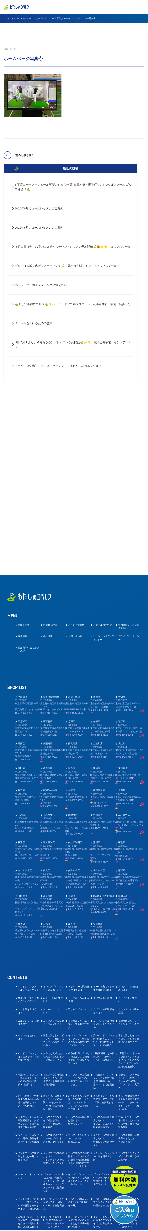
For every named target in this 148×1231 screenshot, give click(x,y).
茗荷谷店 (47, 550)
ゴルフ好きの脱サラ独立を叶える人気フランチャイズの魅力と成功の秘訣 (128, 1090)
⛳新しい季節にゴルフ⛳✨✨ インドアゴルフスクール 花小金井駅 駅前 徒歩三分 (73, 304)
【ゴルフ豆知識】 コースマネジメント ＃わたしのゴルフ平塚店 (58, 366)
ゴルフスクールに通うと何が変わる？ (53, 851)
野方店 (21, 619)
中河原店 (98, 644)
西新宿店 (47, 597)
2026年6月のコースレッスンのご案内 (39, 208)
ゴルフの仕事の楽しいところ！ (28, 1133)
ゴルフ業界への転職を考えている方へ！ (53, 1133)
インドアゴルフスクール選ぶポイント (53, 817)
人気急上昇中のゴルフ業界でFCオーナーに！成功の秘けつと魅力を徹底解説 (128, 1033)
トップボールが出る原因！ (78, 829)
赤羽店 (71, 550)
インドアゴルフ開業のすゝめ (128, 1005)
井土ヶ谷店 (74, 699)
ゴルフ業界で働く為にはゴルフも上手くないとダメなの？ (53, 1202)
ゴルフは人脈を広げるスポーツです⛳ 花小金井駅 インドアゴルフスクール (67, 266)
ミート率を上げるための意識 (33, 323)
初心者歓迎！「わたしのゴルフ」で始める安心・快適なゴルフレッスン (78, 887)
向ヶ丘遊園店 (75, 671)
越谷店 (71, 752)
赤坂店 (121, 525)
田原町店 (22, 550)
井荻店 (71, 619)
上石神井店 (49, 644)
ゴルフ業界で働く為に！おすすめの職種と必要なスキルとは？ (28, 1204)
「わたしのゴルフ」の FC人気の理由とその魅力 (78, 1031)
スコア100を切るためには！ (128, 817)
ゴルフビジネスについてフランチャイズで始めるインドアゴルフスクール (103, 1008)
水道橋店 (22, 525)
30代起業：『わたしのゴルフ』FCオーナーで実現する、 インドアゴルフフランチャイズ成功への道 (28, 1114)
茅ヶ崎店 (47, 724)
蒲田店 (21, 597)
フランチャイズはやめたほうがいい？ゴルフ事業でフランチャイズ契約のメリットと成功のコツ (53, 1070)
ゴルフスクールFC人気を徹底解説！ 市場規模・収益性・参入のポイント (128, 1069)
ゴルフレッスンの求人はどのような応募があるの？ (53, 1149)
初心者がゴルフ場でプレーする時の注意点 (78, 853)
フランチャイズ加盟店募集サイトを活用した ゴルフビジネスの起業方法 (128, 1051)
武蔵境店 (72, 644)
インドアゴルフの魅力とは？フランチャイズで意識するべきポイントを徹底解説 (28, 1033)
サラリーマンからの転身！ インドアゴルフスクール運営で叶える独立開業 (103, 1090)
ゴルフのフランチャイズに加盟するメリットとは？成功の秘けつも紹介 (78, 1051)
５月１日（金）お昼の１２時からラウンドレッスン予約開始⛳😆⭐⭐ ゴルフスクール (74, 246)
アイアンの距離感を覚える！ (103, 840)
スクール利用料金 (102, 454)
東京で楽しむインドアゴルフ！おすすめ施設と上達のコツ (128, 867)
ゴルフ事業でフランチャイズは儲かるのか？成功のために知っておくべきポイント (28, 1070)
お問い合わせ (75, 465)
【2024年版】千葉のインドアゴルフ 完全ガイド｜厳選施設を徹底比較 (54, 908)
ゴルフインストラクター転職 (53, 1162)
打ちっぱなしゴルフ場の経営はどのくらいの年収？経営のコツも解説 (128, 951)
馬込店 (121, 572)
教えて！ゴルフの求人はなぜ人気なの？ (78, 1186)
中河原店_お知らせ (61, 18)
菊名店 (121, 671)
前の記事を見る (24, 155)
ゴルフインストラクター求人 (128, 1147)
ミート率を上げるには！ (28, 840)
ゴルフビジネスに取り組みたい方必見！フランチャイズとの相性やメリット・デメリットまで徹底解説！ (53, 1011)
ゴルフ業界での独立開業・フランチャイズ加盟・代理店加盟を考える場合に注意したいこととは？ (78, 989)
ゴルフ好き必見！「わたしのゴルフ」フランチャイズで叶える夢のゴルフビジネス (103, 1070)
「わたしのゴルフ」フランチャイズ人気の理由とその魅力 (103, 1031)
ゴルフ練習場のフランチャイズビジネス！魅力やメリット (53, 967)
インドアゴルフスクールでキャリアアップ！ (103, 1149)
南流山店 (123, 724)
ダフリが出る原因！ (103, 827)
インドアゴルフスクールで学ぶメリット (28, 817)
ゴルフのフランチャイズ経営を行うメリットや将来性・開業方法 (53, 951)
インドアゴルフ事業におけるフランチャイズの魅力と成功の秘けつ (103, 1051)
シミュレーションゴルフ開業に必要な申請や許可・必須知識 (28, 967)
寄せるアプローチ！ (78, 838)
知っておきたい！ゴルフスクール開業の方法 (78, 967)
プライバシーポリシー (128, 467)
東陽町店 (47, 572)
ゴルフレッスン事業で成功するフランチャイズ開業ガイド (78, 1109)
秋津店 (21, 671)
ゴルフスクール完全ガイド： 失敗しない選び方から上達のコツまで (78, 908)
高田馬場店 (99, 619)
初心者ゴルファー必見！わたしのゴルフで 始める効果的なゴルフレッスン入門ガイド (128, 910)
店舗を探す (23, 454)
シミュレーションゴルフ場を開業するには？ (103, 985)
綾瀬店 (96, 550)
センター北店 (25, 699)
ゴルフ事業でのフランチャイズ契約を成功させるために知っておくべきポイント (78, 1069)
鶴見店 (46, 699)
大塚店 (121, 619)
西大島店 (72, 572)
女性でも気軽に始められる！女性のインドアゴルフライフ (53, 885)
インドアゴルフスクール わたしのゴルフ (26, 18)
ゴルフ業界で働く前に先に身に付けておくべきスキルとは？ (103, 1188)
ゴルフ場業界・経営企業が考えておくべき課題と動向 (128, 967)
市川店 (21, 752)
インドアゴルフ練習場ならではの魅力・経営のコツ (28, 985)
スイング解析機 (76, 454)
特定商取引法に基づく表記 (28, 478)
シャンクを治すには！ (27, 866)
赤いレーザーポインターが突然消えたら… (42, 285)
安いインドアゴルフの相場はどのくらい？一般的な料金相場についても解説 (103, 869)
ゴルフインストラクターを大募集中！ (103, 1133)
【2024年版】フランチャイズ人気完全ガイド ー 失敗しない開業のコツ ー (28, 1090)
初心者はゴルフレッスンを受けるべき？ (128, 851)
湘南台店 (22, 724)
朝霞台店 (98, 752)
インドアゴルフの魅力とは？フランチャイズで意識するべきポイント (53, 987)
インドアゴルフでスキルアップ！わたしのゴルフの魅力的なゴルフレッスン (78, 869)
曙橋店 (96, 597)
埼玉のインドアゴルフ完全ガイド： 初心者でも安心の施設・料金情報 (28, 908)
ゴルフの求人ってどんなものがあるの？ (128, 1108)
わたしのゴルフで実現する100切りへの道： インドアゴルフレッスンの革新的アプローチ (78, 931)
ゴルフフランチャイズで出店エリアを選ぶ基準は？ (128, 985)
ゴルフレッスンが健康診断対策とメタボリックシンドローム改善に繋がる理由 (28, 951)
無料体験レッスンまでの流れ (128, 456)
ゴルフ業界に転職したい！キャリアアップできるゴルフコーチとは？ (103, 1165)
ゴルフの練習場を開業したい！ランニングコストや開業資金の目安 (103, 951)
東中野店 (123, 597)
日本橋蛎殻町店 (51, 525)
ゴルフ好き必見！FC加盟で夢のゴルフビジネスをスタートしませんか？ (53, 1051)
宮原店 (46, 752)
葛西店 (21, 572)
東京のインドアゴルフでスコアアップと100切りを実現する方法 (103, 930)
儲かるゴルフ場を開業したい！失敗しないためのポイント (103, 969)
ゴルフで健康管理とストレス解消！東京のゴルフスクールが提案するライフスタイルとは (128, 931)
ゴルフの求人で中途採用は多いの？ (128, 1133)
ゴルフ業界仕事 (76, 1160)
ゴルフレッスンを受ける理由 (28, 851)
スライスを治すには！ (127, 829)
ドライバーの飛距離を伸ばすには (78, 817)
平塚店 (71, 724)
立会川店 (98, 572)
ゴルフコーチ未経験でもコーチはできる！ (78, 1149)
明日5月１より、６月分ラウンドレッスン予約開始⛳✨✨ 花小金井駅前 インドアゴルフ (73, 345)
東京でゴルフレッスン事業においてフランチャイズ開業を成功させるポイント (103, 1111)
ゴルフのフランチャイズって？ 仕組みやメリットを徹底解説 (53, 1033)
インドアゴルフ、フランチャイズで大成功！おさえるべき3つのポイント (78, 1008)
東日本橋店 (74, 525)
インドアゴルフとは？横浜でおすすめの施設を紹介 (28, 885)
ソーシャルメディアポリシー (103, 467)
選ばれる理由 (50, 454)
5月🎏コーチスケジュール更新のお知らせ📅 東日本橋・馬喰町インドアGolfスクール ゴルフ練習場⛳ (73, 187)
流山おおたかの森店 (103, 724)
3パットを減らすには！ (53, 829)
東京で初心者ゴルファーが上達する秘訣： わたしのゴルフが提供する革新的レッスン (53, 931)
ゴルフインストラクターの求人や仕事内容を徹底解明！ (28, 1188)
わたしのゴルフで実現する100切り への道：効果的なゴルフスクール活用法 (28, 930)
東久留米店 (49, 671)
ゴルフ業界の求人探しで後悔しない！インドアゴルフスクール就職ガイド (78, 1204)
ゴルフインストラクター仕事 (28, 1162)
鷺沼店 (96, 671)
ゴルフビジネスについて (28, 1005)
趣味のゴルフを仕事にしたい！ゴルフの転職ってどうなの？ (53, 1188)
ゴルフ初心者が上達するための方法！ (28, 829)
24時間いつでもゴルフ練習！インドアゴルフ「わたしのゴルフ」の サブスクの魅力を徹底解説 (128, 889)
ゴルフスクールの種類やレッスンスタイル (103, 853)
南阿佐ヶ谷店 (50, 619)
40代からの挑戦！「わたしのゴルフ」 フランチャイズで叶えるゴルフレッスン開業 (53, 1092)
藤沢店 (121, 699)
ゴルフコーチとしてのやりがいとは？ (28, 1147)
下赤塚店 (22, 644)
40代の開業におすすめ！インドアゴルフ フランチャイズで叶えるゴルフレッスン (78, 1090)
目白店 (71, 597)
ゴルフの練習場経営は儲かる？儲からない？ (78, 949)
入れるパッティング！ (52, 840)
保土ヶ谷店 (99, 699)
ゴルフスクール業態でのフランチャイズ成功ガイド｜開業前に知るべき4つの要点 (53, 1113)
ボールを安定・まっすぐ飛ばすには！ (103, 817)
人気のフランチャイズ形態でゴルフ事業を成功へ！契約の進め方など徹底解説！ (28, 1051)
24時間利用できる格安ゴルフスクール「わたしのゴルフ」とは (103, 887)
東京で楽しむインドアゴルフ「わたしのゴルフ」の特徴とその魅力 (53, 869)
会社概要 (47, 465)
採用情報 (22, 465)
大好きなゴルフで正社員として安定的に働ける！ (78, 1134)
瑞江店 (121, 550)
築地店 (96, 525)
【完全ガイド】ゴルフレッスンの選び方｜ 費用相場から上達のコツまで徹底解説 (103, 910)
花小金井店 (124, 644)
